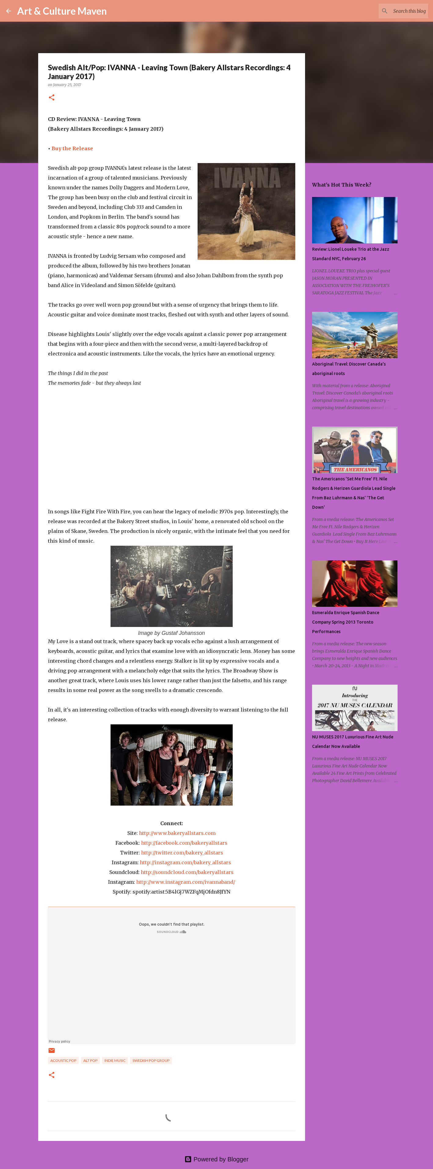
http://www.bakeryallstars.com (177, 833)
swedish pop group (151, 1060)
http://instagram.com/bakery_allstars (185, 862)
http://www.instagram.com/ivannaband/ (185, 882)
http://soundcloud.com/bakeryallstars (187, 872)
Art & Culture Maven (62, 11)
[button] (51, 98)
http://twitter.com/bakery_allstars (182, 853)
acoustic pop (63, 1060)
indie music (115, 1060)
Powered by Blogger (216, 1159)
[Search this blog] (396, 11)
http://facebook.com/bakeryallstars (184, 843)
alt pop (90, 1060)
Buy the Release (72, 148)
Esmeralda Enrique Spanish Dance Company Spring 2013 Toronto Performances (345, 622)
